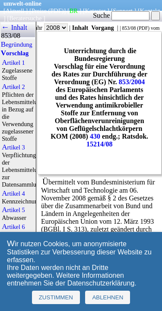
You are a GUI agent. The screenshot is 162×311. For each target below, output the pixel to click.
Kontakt (150, 10)
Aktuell (15, 10)
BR (74, 10)
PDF (143, 28)
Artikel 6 (13, 226)
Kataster (95, 10)
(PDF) (56, 10)
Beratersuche (25, 18)
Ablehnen (107, 297)
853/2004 (132, 82)
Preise (39, 10)
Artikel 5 (13, 209)
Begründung (16, 44)
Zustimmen (56, 297)
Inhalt (80, 27)
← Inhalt (14, 27)
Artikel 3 (13, 147)
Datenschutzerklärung (101, 283)
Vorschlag (15, 53)
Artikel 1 (13, 62)
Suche (121, 15)
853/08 (129, 28)
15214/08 (99, 144)
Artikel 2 (13, 86)
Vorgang (102, 27)
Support (123, 10)
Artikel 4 (13, 193)
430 (95, 136)
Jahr (50, 27)
